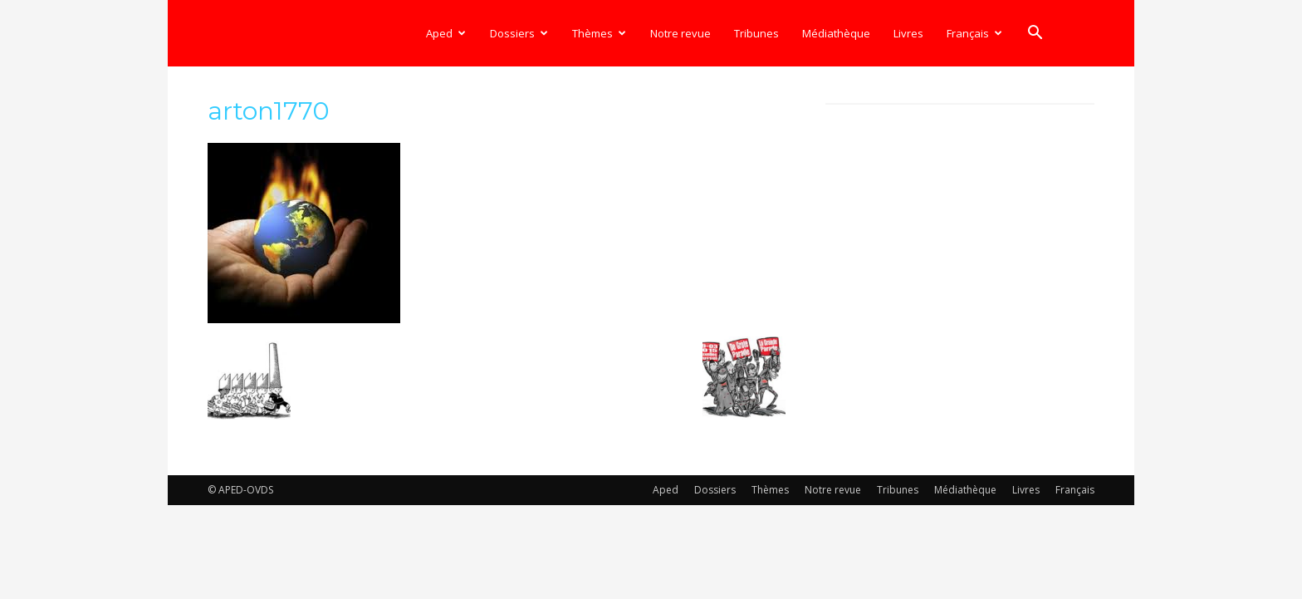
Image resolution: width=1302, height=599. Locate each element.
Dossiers (519, 33)
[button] (1035, 34)
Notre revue (680, 33)
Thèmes (599, 33)
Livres (908, 33)
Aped (446, 33)
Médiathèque (836, 33)
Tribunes (756, 33)
